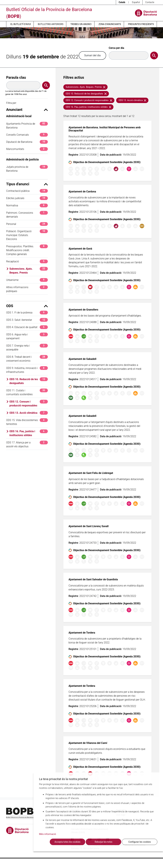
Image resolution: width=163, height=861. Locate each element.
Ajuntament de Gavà (80, 248)
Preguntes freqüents (141, 24)
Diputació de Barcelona (27, 142)
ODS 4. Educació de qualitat (27, 327)
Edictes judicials (27, 198)
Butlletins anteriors (51, 24)
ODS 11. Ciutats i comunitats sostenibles (27, 392)
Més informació (47, 834)
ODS (27, 306)
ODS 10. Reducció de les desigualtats (28, 381)
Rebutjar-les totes (103, 842)
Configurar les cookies (139, 842)
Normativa (27, 205)
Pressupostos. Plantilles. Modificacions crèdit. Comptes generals (27, 250)
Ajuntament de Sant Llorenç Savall (89, 526)
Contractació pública (27, 191)
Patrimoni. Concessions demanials (27, 214)
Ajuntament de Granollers (83, 309)
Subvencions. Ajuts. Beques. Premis (28, 270)
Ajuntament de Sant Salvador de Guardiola (93, 579)
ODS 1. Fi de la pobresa (27, 312)
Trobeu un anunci (81, 24)
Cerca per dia (116, 47)
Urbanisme (27, 280)
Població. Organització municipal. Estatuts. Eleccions (27, 235)
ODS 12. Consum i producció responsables (28, 403)
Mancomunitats (27, 149)
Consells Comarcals (27, 135)
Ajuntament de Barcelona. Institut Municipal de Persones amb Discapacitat (105, 129)
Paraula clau (16, 77)
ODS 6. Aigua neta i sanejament (27, 336)
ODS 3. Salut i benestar (27, 320)
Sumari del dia (92, 55)
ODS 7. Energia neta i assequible (27, 347)
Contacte (149, 2)
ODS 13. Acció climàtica (28, 413)
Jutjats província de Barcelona (27, 168)
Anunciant (27, 110)
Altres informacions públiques (27, 289)
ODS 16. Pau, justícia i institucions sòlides (28, 433)
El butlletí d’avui (20, 24)
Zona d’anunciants (110, 24)
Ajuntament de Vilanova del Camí (88, 743)
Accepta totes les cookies (67, 842)
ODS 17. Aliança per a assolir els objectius (27, 444)
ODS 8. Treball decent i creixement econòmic (27, 358)
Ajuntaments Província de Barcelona (27, 125)
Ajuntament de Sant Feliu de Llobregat (91, 473)
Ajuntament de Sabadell (82, 358)
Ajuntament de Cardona (82, 191)
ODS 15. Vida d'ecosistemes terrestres (27, 422)
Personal (27, 224)
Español (136, 2)
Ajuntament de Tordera (82, 632)
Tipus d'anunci (27, 184)
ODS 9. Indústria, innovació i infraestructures (27, 369)
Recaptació (27, 261)
